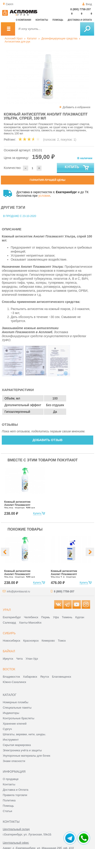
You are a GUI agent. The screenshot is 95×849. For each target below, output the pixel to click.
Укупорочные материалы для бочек (26, 755)
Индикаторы (11, 713)
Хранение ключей (14, 723)
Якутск (44, 676)
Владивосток (11, 676)
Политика (9, 800)
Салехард (9, 622)
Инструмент (11, 739)
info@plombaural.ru (18, 591)
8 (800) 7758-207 (80, 9)
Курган (79, 617)
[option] (47, 76)
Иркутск (8, 658)
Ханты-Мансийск (30, 622)
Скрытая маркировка (17, 745)
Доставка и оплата (80, 20)
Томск (62, 640)
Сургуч (7, 729)
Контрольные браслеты (18, 718)
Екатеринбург (12, 617)
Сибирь (9, 633)
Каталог (32, 38)
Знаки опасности (14, 761)
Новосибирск (11, 640)
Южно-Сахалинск (14, 682)
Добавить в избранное (76, 107)
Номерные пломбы (15, 702)
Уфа (56, 617)
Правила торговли (15, 795)
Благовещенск (61, 676)
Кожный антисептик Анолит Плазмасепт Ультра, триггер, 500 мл (19, 505)
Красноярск (31, 640)
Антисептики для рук (17, 41)
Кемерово (48, 640)
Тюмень (67, 617)
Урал (7, 610)
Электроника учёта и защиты (22, 750)
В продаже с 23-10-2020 (19, 216)
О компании (23, 20)
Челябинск (31, 617)
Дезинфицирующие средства (59, 38)
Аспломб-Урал (14, 38)
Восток (9, 669)
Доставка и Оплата (15, 789)
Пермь (45, 617)
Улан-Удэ (32, 658)
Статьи (7, 811)
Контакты (42, 20)
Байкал (9, 651)
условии (44, 195)
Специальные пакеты (17, 707)
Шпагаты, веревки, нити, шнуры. (24, 734)
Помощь (57, 20)
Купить (77, 168)
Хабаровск (30, 676)
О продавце (10, 779)
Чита (19, 658)
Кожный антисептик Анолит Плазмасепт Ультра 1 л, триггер (64, 574)
